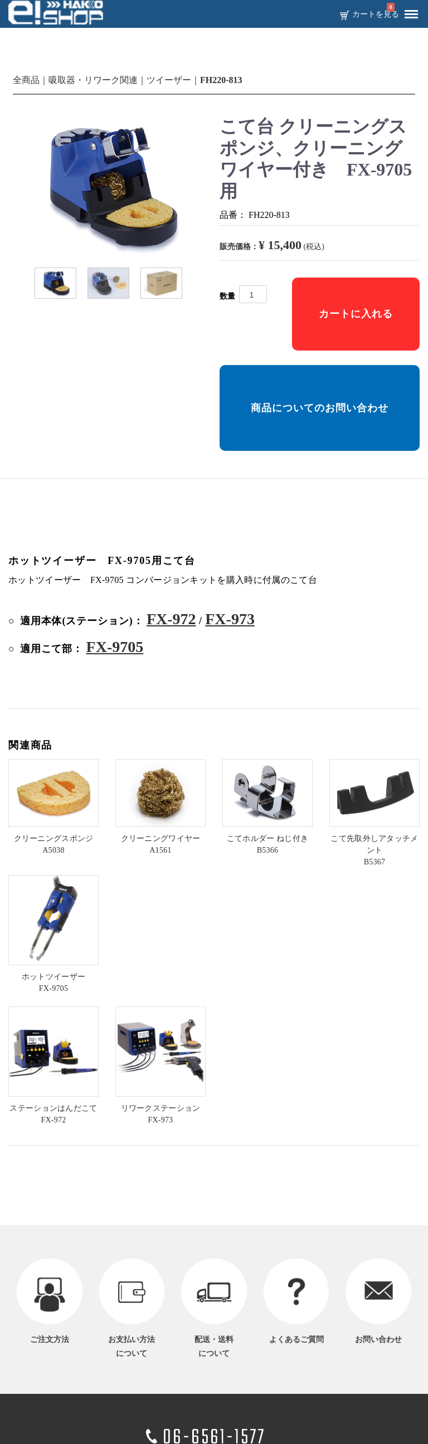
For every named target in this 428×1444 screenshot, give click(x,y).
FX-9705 (115, 646)
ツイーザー (169, 80)
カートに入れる (356, 313)
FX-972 (171, 619)
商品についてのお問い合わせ (319, 408)
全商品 (26, 80)
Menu (408, 10)
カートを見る (375, 14)
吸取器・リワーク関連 (93, 80)
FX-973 (230, 619)
